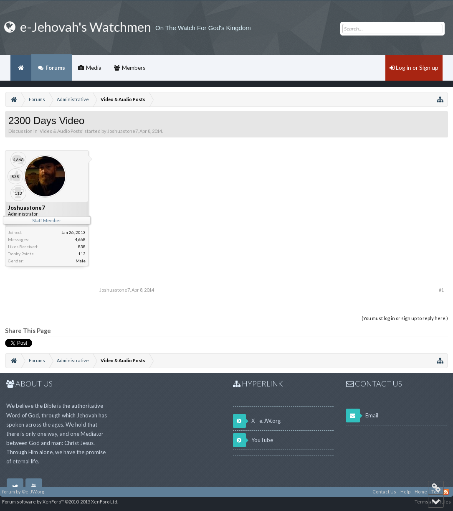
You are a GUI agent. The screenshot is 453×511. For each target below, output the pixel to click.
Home (20, 68)
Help (405, 491)
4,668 (80, 239)
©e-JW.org (33, 491)
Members (133, 67)
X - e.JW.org (257, 421)
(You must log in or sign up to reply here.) (405, 318)
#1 (441, 289)
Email (362, 415)
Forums (55, 67)
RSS (446, 492)
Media (93, 67)
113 (82, 253)
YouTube (253, 440)
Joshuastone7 (122, 131)
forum (8, 491)
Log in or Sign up (414, 67)
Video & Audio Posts (61, 131)
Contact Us (384, 491)
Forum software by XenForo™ (60, 501)
